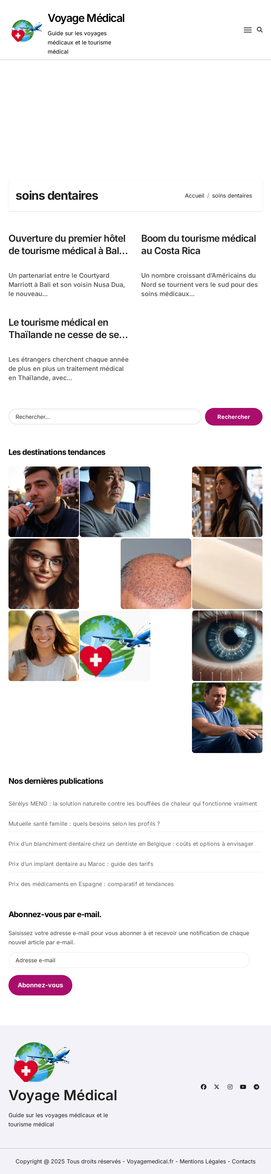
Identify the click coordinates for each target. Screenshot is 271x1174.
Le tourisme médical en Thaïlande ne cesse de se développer (63, 335)
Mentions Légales (204, 1161)
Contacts (243, 1161)
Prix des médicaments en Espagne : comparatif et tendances (91, 883)
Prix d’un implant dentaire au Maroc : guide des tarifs (80, 863)
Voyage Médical (86, 17)
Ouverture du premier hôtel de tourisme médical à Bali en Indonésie (66, 251)
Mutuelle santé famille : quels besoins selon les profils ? (84, 823)
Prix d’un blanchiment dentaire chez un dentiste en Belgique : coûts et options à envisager (130, 843)
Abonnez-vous (40, 985)
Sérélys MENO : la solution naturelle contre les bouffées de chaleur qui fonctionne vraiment (132, 803)
